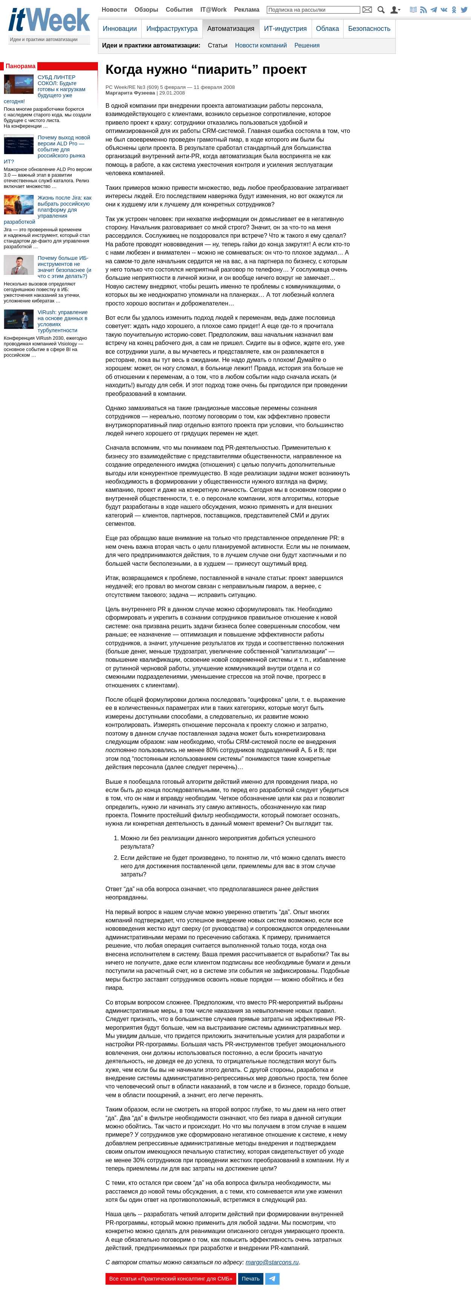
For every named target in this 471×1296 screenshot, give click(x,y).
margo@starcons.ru (272, 1262)
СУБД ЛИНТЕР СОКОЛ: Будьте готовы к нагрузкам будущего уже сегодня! (45, 89)
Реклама (246, 9)
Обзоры (146, 9)
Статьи (218, 45)
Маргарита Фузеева (130, 93)
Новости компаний (261, 45)
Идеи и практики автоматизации (44, 39)
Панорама (20, 66)
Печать (251, 1279)
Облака (327, 28)
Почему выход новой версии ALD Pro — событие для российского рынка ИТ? (47, 149)
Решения (307, 45)
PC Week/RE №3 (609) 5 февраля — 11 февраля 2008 (170, 87)
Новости (114, 9)
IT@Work (213, 9)
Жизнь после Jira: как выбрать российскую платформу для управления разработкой (48, 210)
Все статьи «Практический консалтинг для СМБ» (170, 1279)
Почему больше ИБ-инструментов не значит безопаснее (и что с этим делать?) (64, 267)
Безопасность (369, 28)
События (179, 9)
